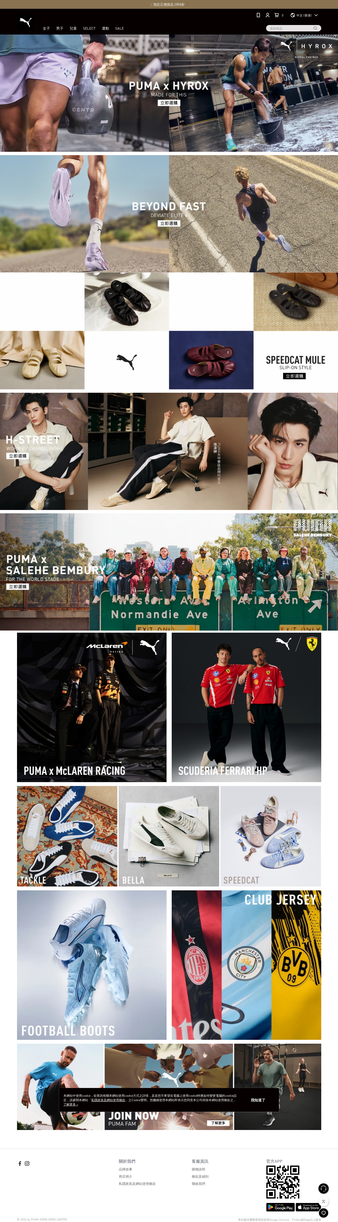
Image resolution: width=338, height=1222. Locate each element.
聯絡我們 (198, 1183)
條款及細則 (200, 1176)
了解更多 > (70, 1104)
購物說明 (198, 1169)
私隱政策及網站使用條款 (137, 1183)
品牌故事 (125, 1169)
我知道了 (258, 1099)
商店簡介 (125, 1176)
